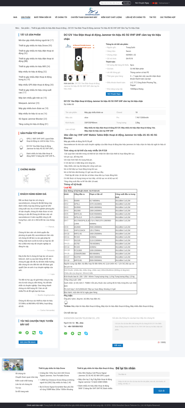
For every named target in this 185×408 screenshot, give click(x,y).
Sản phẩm (25, 17)
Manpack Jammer (27, 103)
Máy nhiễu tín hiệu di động (31, 71)
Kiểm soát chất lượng (111, 17)
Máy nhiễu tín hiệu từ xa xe (31, 113)
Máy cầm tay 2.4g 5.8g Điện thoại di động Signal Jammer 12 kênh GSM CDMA (95, 380)
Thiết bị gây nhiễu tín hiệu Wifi (32, 66)
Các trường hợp (167, 17)
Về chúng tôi (61, 17)
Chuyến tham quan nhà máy (84, 17)
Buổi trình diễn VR (42, 17)
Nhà (15, 17)
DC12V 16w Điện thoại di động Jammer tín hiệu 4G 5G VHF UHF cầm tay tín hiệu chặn (40, 148)
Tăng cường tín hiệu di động (31, 124)
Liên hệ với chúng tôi (136, 17)
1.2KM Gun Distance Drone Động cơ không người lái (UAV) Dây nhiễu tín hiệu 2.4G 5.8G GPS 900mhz (57, 381)
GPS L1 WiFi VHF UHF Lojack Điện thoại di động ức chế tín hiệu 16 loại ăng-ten (41, 141)
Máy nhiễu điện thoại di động (141, 306)
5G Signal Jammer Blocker (31, 119)
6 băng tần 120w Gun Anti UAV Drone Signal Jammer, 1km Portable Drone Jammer (55, 374)
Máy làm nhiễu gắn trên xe (31, 98)
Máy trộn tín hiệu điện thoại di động (115, 306)
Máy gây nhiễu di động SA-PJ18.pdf (78, 141)
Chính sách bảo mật (35, 405)
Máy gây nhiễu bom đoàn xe (31, 108)
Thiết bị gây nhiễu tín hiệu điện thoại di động (48, 28)
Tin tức (152, 17)
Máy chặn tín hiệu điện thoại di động (85, 306)
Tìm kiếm (126, 3)
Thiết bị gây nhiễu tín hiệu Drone (33, 45)
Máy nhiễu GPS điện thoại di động (34, 85)
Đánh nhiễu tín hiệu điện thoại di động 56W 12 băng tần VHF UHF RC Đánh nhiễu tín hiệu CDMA (41, 156)
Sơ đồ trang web (22, 391)
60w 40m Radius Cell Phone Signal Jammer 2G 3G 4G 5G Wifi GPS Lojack (93, 374)
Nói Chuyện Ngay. (142, 3)
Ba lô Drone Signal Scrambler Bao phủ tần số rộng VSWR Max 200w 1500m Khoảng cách (56, 388)
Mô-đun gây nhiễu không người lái (34, 40)
